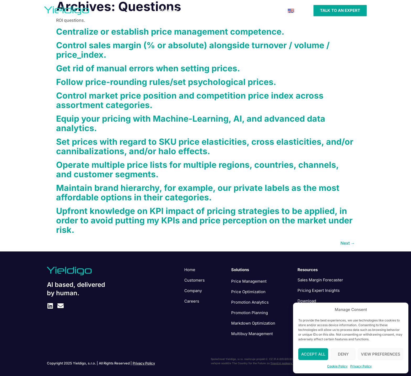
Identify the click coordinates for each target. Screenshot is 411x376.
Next (347, 243)
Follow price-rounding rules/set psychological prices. (166, 82)
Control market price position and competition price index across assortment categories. (189, 100)
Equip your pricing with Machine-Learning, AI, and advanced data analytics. (190, 123)
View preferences (380, 354)
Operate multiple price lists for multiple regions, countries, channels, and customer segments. (197, 169)
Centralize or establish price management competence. (170, 31)
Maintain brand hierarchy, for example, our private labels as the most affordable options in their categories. (197, 192)
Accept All (313, 354)
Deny (343, 354)
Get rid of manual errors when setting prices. (148, 68)
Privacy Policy (361, 366)
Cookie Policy (337, 366)
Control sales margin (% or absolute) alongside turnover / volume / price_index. (192, 50)
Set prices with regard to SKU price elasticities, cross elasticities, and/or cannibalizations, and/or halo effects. (204, 146)
